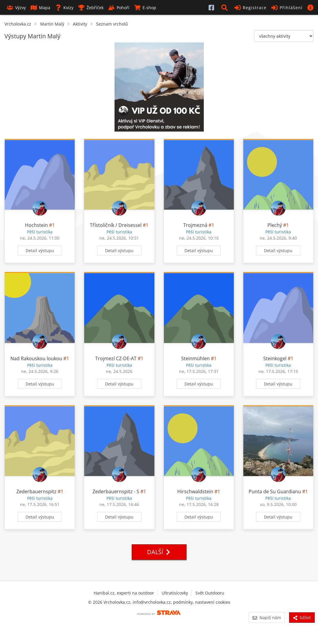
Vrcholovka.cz (17, 24)
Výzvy (16, 7)
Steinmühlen (195, 358)
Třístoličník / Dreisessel (116, 225)
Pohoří (118, 7)
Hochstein (36, 225)
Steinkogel (274, 358)
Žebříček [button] (91, 7)
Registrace (250, 7)
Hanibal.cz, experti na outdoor (124, 593)
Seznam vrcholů (112, 24)
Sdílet (302, 617)
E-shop (145, 7)
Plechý (274, 225)
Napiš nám (267, 617)
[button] (225, 7)
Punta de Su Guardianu (275, 491)
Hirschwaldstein (195, 491)
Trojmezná (195, 225)
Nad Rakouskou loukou (36, 358)
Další (159, 552)
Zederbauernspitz (36, 491)
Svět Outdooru (209, 593)
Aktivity (80, 24)
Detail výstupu (40, 250)
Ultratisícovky (175, 593)
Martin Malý (52, 24)
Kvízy (64, 7)
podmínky (183, 602)
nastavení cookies (212, 602)
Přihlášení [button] (287, 7)
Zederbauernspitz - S (116, 491)
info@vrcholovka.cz (152, 602)
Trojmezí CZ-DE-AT (116, 358)
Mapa (40, 7)
